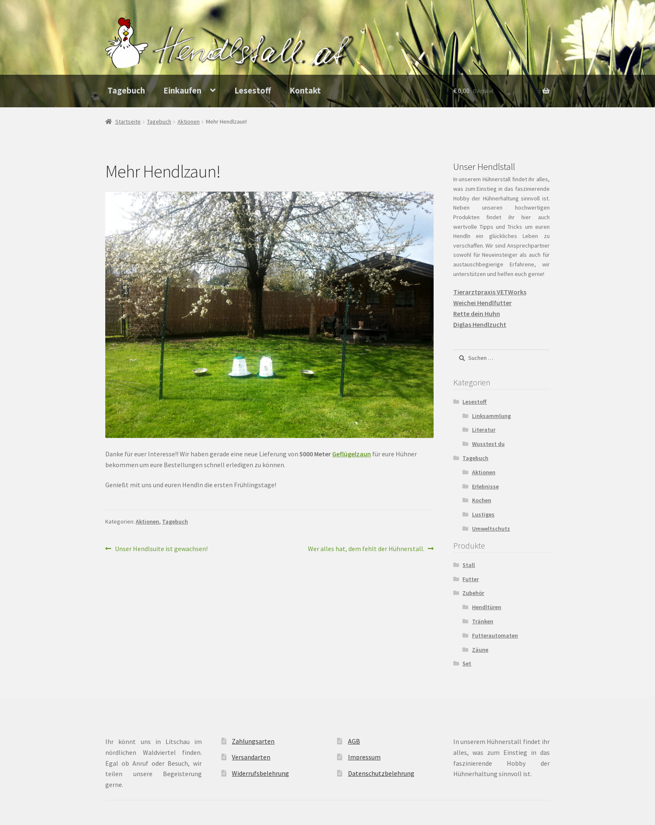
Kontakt (305, 90)
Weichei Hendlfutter (482, 303)
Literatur (483, 429)
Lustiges (483, 514)
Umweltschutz (491, 528)
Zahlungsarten (253, 741)
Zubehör (473, 593)
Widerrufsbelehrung (260, 773)
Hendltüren (486, 607)
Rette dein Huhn (476, 313)
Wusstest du (488, 444)
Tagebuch (126, 90)
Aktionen (189, 121)
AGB (354, 741)
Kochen (481, 500)
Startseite (128, 121)
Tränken (482, 621)
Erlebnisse (485, 486)
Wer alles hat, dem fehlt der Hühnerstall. (366, 549)
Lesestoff (252, 90)
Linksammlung (491, 416)
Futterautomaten (495, 635)
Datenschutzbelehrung (381, 773)
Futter (470, 579)
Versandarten (251, 757)
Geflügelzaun (351, 454)
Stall (468, 565)
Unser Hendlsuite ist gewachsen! (161, 549)
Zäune (480, 649)
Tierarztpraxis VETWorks (489, 292)
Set (466, 663)
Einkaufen (182, 90)
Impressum (364, 757)
